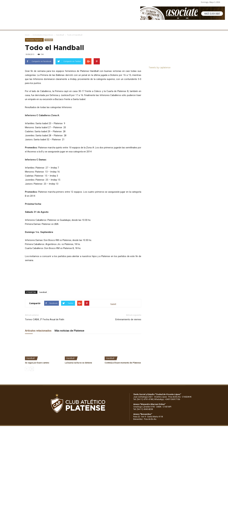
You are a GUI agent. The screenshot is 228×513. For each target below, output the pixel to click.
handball (43, 292)
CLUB (28, 25)
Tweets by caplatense (159, 67)
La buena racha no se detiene (78, 363)
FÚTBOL (66, 25)
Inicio (27, 35)
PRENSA (114, 25)
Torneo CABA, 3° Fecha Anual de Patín (44, 319)
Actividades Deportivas (43, 35)
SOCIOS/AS (129, 25)
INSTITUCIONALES (46, 25)
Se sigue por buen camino (37, 363)
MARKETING (98, 25)
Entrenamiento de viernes (128, 319)
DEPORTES (81, 25)
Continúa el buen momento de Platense (123, 363)
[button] (222, 26)
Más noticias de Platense (69, 330)
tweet (113, 304)
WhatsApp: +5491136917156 (167, 399)
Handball (60, 35)
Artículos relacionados (38, 330)
